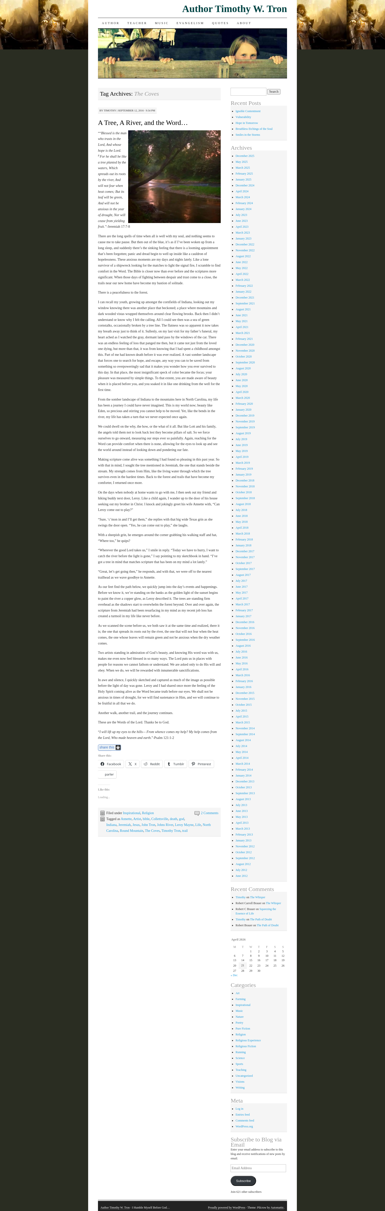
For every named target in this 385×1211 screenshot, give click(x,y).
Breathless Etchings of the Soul (254, 129)
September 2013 (245, 793)
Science (240, 1058)
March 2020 (242, 398)
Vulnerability (243, 117)
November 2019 (245, 421)
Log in (239, 1108)
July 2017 (241, 581)
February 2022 (244, 285)
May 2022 (241, 268)
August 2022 (243, 256)
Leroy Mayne (184, 825)
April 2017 (241, 598)
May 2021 (241, 321)
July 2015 (241, 710)
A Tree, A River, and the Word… (143, 122)
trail (185, 831)
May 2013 (241, 817)
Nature (239, 1016)
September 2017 (245, 569)
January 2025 (243, 179)
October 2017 (243, 563)
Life (198, 825)
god (181, 819)
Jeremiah (124, 825)
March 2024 (242, 197)
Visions (239, 1081)
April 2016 (241, 669)
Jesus (136, 825)
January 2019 (243, 474)
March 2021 (242, 333)
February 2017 (244, 610)
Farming (240, 999)
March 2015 (242, 722)
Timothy (110, 110)
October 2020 (243, 356)
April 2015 (241, 716)
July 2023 (241, 215)
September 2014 (245, 734)
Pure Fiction (242, 1028)
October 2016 (243, 634)
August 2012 (243, 864)
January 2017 (243, 616)
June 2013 (241, 811)
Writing (240, 1087)
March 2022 (242, 280)
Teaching (240, 1070)
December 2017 (244, 551)
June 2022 (241, 262)
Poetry (239, 1022)
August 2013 (243, 799)
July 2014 (241, 746)
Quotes (220, 23)
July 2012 (241, 870)
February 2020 (244, 403)
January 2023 (243, 238)
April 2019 (241, 457)
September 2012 (245, 858)
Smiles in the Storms (247, 134)
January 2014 (243, 775)
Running (240, 1052)
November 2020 (245, 350)
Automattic (277, 1207)
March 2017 (242, 604)
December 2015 (244, 693)
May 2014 (241, 752)
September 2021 (245, 303)
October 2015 (243, 704)
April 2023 (241, 226)
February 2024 (244, 203)
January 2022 (243, 291)
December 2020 (244, 344)
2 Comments (209, 813)
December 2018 (244, 480)
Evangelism (190, 23)
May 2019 (241, 451)
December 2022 (244, 244)
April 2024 (241, 191)
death (173, 819)
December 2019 (244, 415)
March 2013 (242, 828)
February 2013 (244, 834)
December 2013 (244, 781)
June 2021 (241, 315)
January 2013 (243, 840)
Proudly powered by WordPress (226, 1207)
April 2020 (241, 392)
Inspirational (131, 813)
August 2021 (243, 309)
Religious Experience (248, 1040)
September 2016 (245, 640)
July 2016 (241, 651)
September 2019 (245, 427)
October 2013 (243, 787)
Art (237, 993)
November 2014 (245, 728)
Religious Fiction (245, 1046)
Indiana (111, 825)
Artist (137, 819)
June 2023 (241, 221)
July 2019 (241, 439)
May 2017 (241, 592)
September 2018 (245, 498)
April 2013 (241, 822)
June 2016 (241, 657)
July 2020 (241, 374)
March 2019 (242, 462)
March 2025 (242, 167)
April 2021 (241, 327)
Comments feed (244, 1120)
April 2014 (241, 758)
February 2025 (244, 173)
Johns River (165, 825)
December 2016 (244, 622)
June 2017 (241, 586)
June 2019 (241, 445)
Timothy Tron (170, 831)
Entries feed (242, 1114)
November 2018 (245, 486)
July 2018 (241, 510)
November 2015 (245, 699)
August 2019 (243, 433)
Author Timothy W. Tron (234, 8)
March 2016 (242, 675)
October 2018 (243, 492)
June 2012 (241, 876)
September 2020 (245, 362)
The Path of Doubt (261, 919)
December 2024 (244, 185)
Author (111, 23)
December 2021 (244, 297)
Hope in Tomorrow (246, 123)
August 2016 (243, 645)
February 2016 (244, 681)
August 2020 (243, 368)
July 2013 (241, 805)
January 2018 (243, 545)
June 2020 (241, 380)
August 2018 (243, 504)
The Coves (152, 831)
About (244, 23)
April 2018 (241, 527)
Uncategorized (244, 1075)
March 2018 (242, 533)
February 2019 (244, 468)
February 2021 (244, 339)
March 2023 (242, 232)
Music (162, 23)
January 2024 (243, 209)
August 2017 (243, 575)
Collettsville (159, 819)
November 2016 (245, 628)
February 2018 (244, 539)
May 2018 (241, 521)
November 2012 (245, 846)
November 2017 (245, 557)
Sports (239, 1064)
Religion (148, 813)
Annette (126, 819)
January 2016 (243, 687)
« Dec (234, 975)
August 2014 (243, 740)
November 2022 (245, 250)
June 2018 (241, 516)
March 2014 (242, 763)
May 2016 (241, 663)
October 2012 (243, 852)
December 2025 (244, 156)
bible (146, 819)
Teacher (137, 23)
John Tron (148, 825)
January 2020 (243, 409)
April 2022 (241, 274)
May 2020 (241, 386)
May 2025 (241, 162)
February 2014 (244, 769)
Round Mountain (131, 831)
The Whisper (257, 897)
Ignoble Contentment (248, 111)
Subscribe (243, 1181)
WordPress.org (244, 1126)
